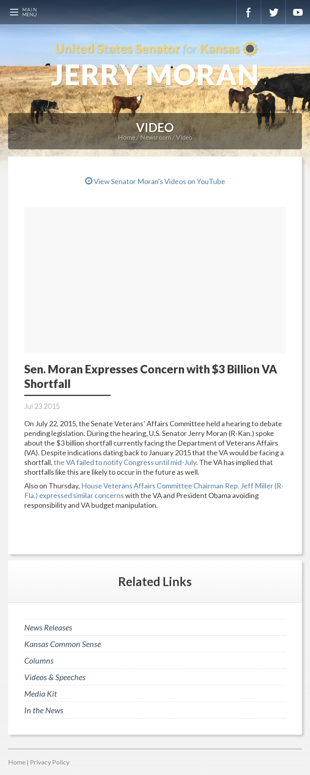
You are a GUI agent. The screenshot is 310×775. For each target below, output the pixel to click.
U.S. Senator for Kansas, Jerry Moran (155, 64)
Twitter (273, 12)
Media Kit (40, 693)
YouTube (298, 12)
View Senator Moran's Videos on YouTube (155, 181)
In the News (43, 710)
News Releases (48, 627)
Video (184, 137)
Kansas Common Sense (62, 644)
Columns (39, 660)
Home (126, 137)
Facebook (249, 12)
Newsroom (155, 137)
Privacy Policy (49, 762)
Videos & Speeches (55, 677)
